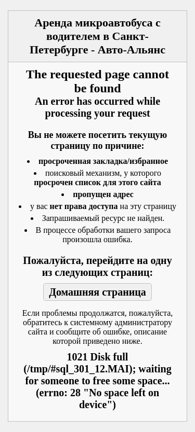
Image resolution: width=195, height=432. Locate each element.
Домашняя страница (97, 292)
